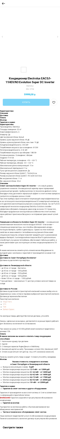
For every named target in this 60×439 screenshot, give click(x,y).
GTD (4, 304)
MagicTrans (7, 302)
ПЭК (4, 307)
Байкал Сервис (8, 309)
